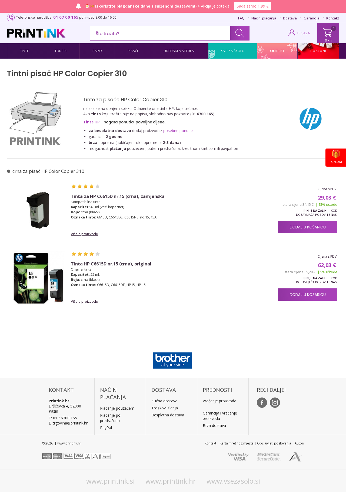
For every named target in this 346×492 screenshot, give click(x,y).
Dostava (290, 18)
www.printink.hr (170, 481)
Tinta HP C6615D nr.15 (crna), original (111, 264)
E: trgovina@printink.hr (68, 423)
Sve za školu (232, 50)
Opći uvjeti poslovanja (274, 443)
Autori (299, 443)
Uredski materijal (179, 50)
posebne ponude (178, 130)
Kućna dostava (164, 400)
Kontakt (332, 18)
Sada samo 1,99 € (252, 6)
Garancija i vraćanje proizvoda (220, 415)
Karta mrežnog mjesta (237, 443)
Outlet (277, 50)
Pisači (133, 50)
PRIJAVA (303, 33)
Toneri (61, 50)
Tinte (24, 50)
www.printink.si (110, 481)
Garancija (312, 18)
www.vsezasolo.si (233, 481)
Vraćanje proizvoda (219, 400)
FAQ (241, 18)
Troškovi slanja (164, 407)
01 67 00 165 (65, 17)
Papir (97, 50)
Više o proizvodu (84, 233)
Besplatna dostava (167, 414)
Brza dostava (214, 425)
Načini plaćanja (263, 18)
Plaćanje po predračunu (110, 418)
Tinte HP (91, 121)
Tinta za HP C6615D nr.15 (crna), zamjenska (118, 196)
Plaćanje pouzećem (117, 408)
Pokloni (318, 50)
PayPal (106, 427)
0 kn (328, 40)
